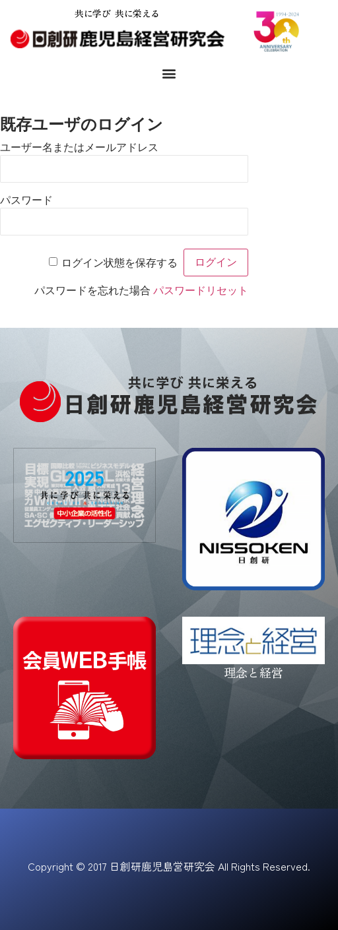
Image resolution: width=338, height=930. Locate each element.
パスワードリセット (200, 290)
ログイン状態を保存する (119, 262)
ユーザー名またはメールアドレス (79, 147)
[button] (169, 73)
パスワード (26, 200)
